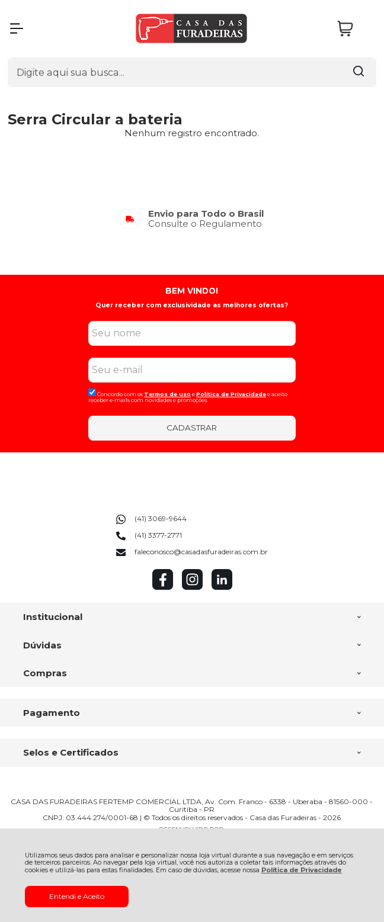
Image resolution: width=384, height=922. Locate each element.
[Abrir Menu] (16, 28)
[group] (192, 218)
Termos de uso (167, 394)
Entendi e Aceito (76, 896)
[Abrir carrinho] (353, 29)
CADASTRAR (192, 427)
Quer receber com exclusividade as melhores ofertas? (191, 305)
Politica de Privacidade (231, 394)
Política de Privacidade (301, 870)
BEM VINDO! (191, 290)
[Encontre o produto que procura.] (358, 72)
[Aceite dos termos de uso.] (92, 392)
